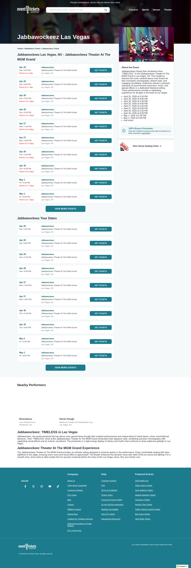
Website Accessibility (109, 509)
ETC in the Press (74, 531)
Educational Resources (110, 519)
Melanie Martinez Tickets (145, 495)
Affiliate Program (74, 509)
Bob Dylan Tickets (142, 514)
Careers (70, 505)
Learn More (146, 133)
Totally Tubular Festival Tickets (147, 509)
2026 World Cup (141, 481)
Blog (69, 500)
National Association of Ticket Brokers (79, 525)
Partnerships (72, 514)
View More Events (65, 209)
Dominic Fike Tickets (143, 505)
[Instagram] (42, 486)
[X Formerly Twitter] (33, 486)
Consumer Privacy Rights (111, 500)
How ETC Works (108, 514)
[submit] (105, 10)
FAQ (103, 485)
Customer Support (108, 481)
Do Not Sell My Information (112, 505)
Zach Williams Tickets (144, 490)
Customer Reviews (75, 490)
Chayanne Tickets (142, 500)
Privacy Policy (107, 495)
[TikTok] (58, 486)
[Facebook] (25, 486)
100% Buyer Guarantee (77, 485)
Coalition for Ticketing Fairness (80, 519)
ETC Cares (72, 495)
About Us (71, 481)
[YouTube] (50, 486)
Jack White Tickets (142, 519)
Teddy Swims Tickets (143, 485)
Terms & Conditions (109, 490)
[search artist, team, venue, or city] (78, 10)
